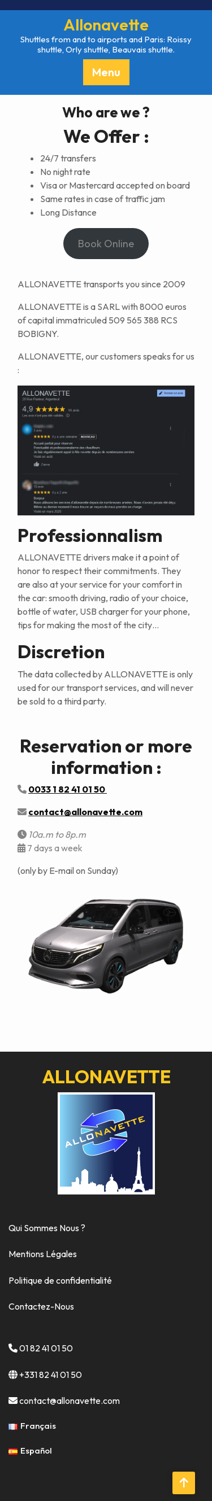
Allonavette (106, 24)
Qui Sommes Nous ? (46, 1227)
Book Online (106, 243)
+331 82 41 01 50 (50, 1374)
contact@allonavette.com (69, 1400)
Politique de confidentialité (60, 1280)
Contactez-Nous (41, 1306)
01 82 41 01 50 (46, 1348)
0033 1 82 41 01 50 (67, 789)
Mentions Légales (42, 1253)
